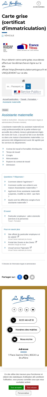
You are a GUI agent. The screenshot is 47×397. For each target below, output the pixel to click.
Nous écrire (22, 339)
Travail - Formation (29, 99)
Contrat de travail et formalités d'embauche (24, 149)
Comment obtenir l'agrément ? (20, 182)
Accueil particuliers (11, 99)
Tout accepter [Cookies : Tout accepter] (16, 387)
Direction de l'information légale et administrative (19, 264)
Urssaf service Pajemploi (20, 248)
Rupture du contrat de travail (18, 162)
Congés (9, 155)
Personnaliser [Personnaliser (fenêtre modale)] (23, 393)
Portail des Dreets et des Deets (22, 242)
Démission (10, 165)
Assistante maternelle (12, 102)
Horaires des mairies (22, 329)
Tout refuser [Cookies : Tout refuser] (32, 387)
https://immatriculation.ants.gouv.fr (26, 69)
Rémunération (12, 158)
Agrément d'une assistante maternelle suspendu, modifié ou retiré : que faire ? (24, 194)
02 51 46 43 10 (22, 320)
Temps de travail (13, 152)
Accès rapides (38, 4)
